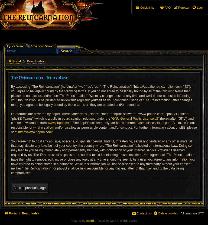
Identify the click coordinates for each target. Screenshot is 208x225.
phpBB (90, 220)
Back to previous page (30, 188)
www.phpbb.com (60, 123)
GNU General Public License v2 (135, 118)
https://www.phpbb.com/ (35, 132)
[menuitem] (198, 7)
